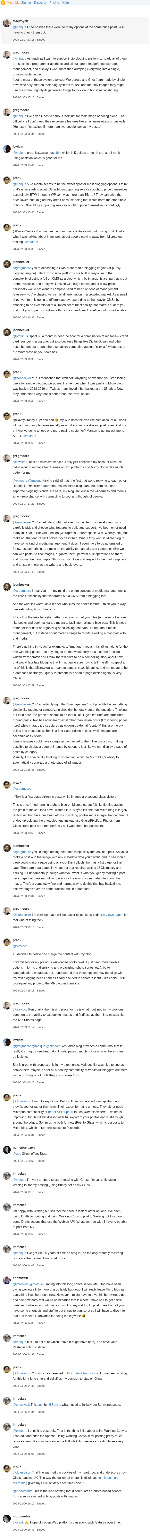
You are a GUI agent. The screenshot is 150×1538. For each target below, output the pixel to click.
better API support (60, 1112)
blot (58, 152)
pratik (17, 178)
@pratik (18, 336)
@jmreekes (21, 1284)
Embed (41, 39)
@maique (19, 27)
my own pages (113, 914)
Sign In (26, 2)
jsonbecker (21, 262)
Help (65, 2)
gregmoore (21, 52)
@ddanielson (22, 1101)
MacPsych (20, 21)
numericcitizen (24, 1147)
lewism (18, 146)
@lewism (19, 462)
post (40, 1404)
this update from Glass (82, 1373)
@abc (17, 1153)
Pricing (54, 2)
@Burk (53, 1404)
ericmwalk (20, 1278)
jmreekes (19, 1173)
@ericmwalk (21, 1404)
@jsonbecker (22, 378)
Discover (40, 2)
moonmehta (21, 1516)
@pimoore (20, 480)
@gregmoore (22, 268)
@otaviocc (20, 946)
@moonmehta (22, 1491)
